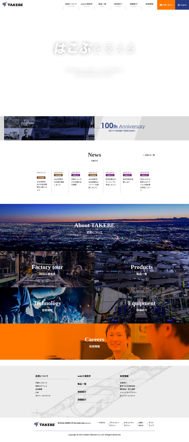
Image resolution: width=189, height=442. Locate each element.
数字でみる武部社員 (127, 386)
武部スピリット (41, 386)
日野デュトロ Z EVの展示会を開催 (76, 182)
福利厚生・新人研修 (127, 389)
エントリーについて (127, 395)
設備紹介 (134, 3)
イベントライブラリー (128, 392)
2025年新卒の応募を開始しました (59, 182)
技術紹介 (118, 3)
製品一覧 (102, 3)
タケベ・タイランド (43, 395)
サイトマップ (151, 423)
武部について (71, 3)
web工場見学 (87, 3)
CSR (37, 392)
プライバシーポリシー (114, 423)
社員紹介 (123, 382)
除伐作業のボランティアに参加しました (111, 182)
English (184, 5)
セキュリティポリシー (129, 423)
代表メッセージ (41, 382)
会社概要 (38, 389)
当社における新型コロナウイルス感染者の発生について (145, 184)
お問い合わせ (168, 5)
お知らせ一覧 (150, 155)
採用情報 (149, 3)
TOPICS (102, 422)
